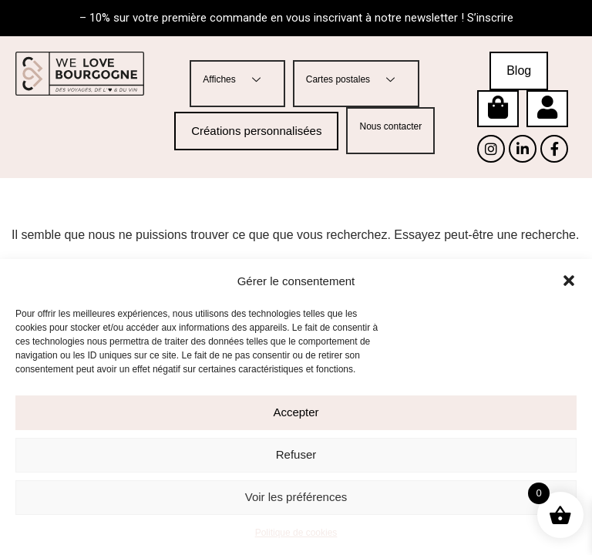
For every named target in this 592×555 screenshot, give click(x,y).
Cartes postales (356, 79)
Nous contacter (390, 126)
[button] (569, 280)
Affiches (237, 79)
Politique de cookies (296, 532)
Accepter (295, 412)
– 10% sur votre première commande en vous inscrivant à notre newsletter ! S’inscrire (296, 18)
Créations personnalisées (256, 130)
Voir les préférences (296, 496)
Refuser (296, 454)
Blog (518, 70)
